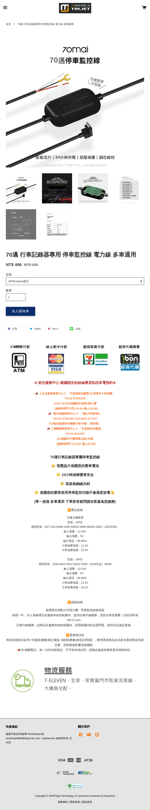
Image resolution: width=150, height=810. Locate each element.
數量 (9, 290)
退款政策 (87, 801)
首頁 (8, 24)
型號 (9, 274)
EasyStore (109, 795)
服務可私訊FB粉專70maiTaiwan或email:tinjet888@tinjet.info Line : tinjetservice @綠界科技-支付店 (39, 738)
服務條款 (63, 801)
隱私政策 (75, 801)
